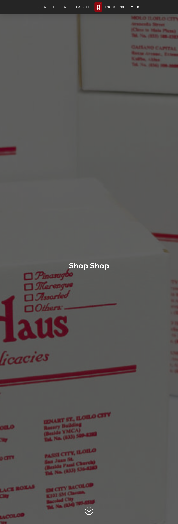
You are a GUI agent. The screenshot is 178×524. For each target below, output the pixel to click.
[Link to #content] (89, 511)
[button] (138, 7)
